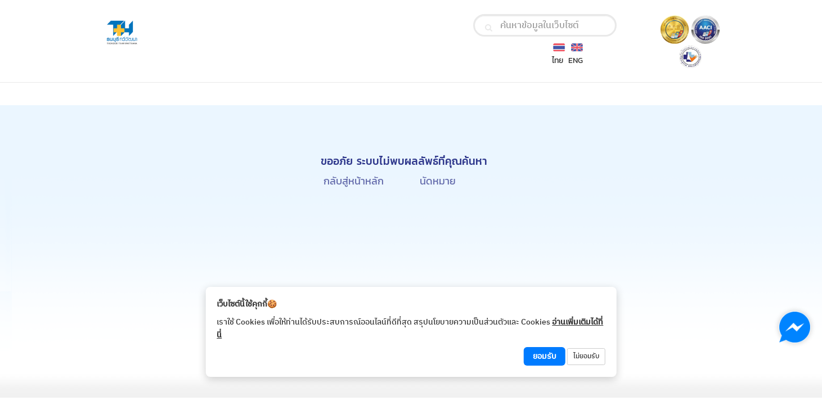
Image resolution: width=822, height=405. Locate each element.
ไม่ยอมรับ (586, 356)
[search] (489, 27)
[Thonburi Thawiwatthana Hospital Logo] (202, 33)
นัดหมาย (438, 180)
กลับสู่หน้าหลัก (354, 180)
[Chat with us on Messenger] (795, 327)
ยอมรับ (544, 356)
